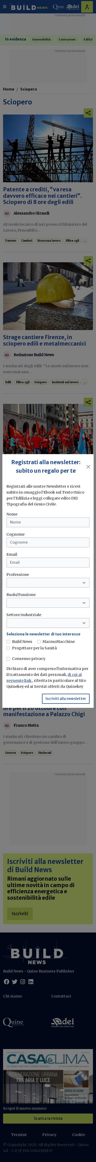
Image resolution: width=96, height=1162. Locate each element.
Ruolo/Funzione (21, 594)
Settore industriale (23, 614)
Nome (11, 514)
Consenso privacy (28, 658)
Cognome (15, 534)
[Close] (88, 467)
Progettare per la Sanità (34, 648)
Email (11, 554)
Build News (22, 641)
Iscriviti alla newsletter (66, 698)
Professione (17, 574)
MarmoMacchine (58, 641)
